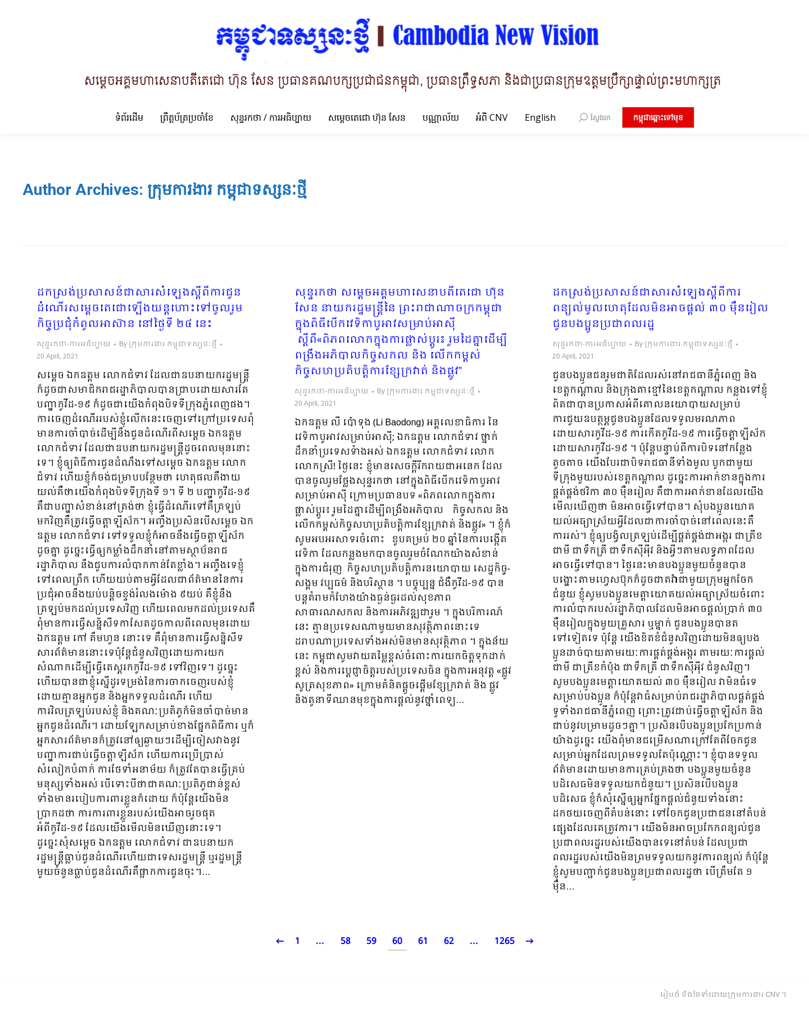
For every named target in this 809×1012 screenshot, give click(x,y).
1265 (504, 941)
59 (371, 941)
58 (345, 941)
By (168, 344)
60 (397, 941)
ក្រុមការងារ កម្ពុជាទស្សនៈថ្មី (227, 189)
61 (423, 941)
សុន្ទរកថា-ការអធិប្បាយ (74, 344)
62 (449, 941)
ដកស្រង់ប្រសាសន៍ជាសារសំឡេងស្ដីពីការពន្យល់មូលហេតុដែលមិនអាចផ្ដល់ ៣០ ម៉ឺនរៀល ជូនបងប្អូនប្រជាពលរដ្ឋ (660, 309)
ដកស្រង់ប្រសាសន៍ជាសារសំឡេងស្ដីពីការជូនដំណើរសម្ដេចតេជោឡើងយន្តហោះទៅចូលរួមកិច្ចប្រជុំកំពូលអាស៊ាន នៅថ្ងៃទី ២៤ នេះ (140, 309)
